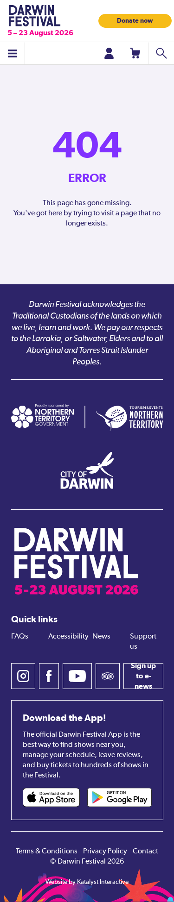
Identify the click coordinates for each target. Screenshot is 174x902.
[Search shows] (161, 53)
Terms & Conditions (46, 851)
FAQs (19, 636)
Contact (145, 851)
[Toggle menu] (12, 53)
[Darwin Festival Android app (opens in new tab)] (119, 797)
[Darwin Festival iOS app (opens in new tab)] (51, 797)
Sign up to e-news (143, 676)
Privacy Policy (105, 851)
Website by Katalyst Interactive (87, 882)
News (101, 636)
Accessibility (68, 636)
